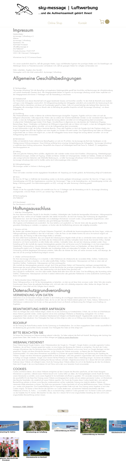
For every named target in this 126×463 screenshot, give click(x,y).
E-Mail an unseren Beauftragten (68, 337)
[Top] (63, 411)
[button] (105, 21)
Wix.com (77, 415)
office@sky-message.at (20, 47)
